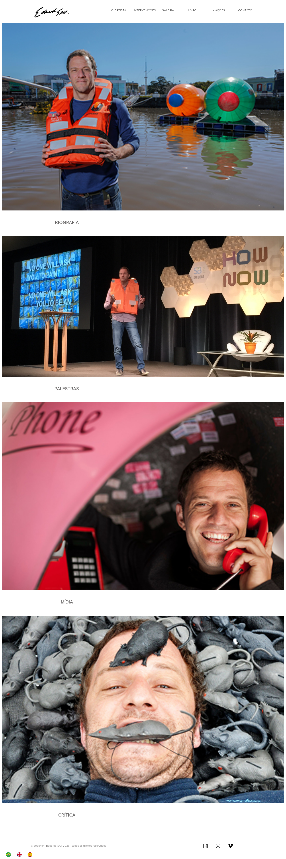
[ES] (31, 854)
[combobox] (9, 854)
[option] (20, 854)
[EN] (20, 854)
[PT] (9, 854)
